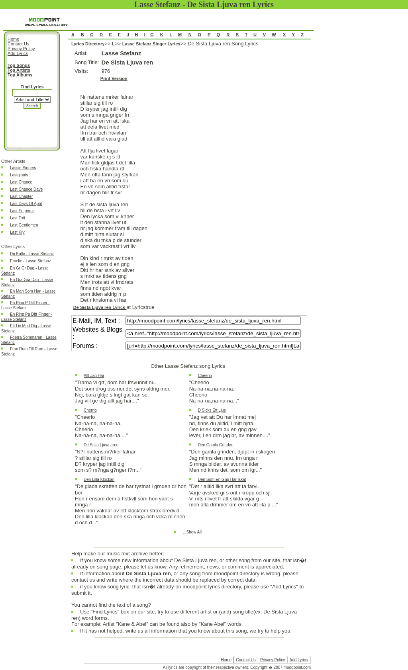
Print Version (114, 78)
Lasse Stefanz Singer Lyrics (151, 43)
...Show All (192, 532)
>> (108, 44)
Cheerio (205, 375)
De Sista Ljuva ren (127, 62)
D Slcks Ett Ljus (212, 410)
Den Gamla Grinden (215, 445)
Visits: (81, 71)
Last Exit (17, 218)
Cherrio (90, 410)
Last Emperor (22, 211)
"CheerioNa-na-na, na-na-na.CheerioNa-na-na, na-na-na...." (101, 426)
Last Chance (21, 182)
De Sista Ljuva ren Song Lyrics (189, 294)
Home (226, 660)
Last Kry (17, 232)
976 (105, 71)
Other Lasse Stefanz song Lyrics (188, 366)
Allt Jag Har (94, 375)
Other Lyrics (13, 246)
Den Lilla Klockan (99, 479)
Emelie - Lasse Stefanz (30, 261)
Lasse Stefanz (121, 53)
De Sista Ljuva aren (101, 445)
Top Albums (20, 74)
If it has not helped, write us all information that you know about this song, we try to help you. (186, 633)
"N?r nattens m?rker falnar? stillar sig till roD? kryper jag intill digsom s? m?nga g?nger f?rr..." (108, 461)
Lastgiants (19, 175)
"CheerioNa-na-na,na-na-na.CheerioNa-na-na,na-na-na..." (214, 391)
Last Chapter (21, 196)
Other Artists (13, 161)
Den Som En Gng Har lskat (222, 479)
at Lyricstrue (140, 307)
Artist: (81, 53)
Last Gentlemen (24, 225)
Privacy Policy (272, 660)
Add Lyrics (298, 660)
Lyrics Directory (87, 43)
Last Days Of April (26, 203)
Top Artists (19, 70)
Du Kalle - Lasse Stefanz (32, 254)
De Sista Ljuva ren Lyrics (99, 307)
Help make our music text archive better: (117, 554)
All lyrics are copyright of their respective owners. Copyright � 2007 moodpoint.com (237, 667)
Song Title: (87, 62)
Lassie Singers (23, 168)
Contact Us (245, 660)
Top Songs (19, 65)
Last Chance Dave (26, 189)
